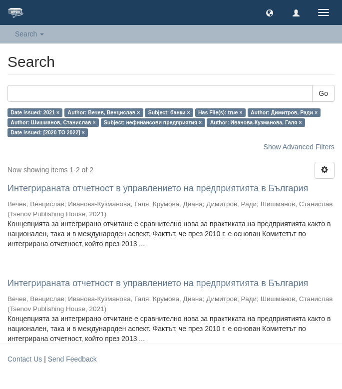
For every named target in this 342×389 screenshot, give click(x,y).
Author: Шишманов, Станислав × (52, 122)
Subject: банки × (169, 112)
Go (323, 93)
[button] (270, 12)
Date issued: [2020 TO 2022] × (47, 132)
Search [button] (29, 34)
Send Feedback (72, 359)
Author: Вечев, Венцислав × (104, 112)
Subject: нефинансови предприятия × (153, 122)
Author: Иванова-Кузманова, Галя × (256, 122)
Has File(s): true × (220, 112)
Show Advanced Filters (299, 147)
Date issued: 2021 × (34, 112)
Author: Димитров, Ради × (284, 112)
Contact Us (24, 359)
